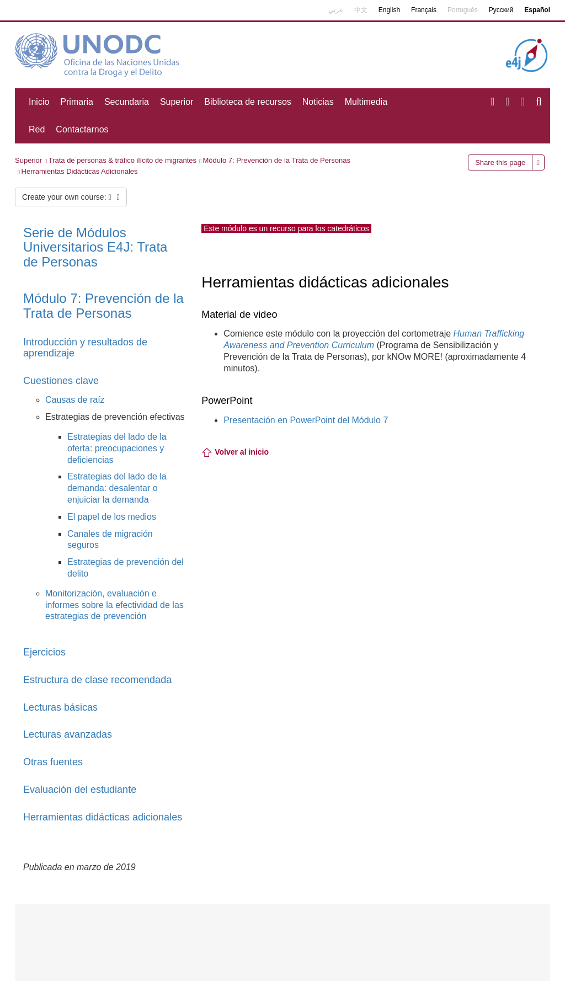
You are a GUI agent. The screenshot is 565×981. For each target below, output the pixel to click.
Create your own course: (71, 197)
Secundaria (126, 101)
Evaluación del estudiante (79, 789)
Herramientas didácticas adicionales (102, 817)
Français (423, 10)
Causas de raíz (75, 399)
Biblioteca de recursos (247, 101)
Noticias (318, 101)
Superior (176, 101)
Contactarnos (82, 129)
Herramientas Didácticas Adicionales (80, 171)
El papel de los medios (111, 516)
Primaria (76, 101)
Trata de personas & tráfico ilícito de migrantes (122, 160)
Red (37, 129)
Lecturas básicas (60, 707)
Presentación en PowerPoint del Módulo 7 (305, 420)
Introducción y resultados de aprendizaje (85, 348)
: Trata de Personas (95, 247)
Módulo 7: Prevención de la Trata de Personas (276, 160)
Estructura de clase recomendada (97, 679)
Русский (501, 10)
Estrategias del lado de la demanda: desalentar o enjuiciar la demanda (117, 488)
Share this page (500, 162)
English (389, 10)
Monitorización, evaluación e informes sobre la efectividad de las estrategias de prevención (114, 605)
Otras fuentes (53, 761)
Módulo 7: (103, 305)
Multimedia (366, 101)
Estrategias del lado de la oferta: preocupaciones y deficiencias (117, 448)
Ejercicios (44, 652)
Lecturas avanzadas (67, 734)
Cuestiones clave (61, 380)
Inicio (39, 101)
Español (537, 10)
